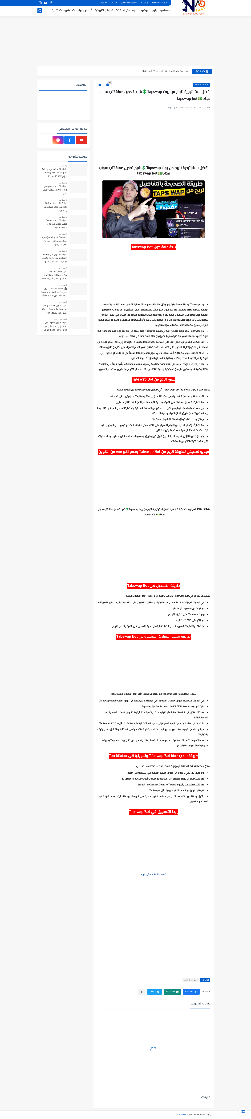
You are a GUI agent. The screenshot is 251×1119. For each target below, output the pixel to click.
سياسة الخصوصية (159, 2)
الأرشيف (103, 2)
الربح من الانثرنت (126, 10)
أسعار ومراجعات (82, 10)
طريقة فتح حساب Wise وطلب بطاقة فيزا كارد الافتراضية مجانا (56, 224)
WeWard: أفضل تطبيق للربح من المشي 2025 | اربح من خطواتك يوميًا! (54, 241)
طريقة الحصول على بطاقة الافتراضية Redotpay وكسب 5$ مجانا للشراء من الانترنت (54, 258)
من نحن (114, 2)
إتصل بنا (144, 2)
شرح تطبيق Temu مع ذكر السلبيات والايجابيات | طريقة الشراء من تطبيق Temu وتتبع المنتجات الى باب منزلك (54, 309)
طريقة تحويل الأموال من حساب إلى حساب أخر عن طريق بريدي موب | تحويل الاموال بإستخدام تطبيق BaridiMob (55, 326)
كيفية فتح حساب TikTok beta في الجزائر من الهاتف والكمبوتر (55, 207)
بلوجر (153, 10)
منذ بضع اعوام (59, 166)
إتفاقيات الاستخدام (129, 2)
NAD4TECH (182, 1115)
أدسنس (165, 10)
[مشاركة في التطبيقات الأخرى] (142, 992)
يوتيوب (143, 10)
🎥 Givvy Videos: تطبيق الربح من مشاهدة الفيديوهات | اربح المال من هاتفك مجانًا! (54, 292)
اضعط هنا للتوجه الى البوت (153, 875)
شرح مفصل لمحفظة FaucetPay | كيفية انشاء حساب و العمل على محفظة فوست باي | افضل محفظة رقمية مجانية (54, 275)
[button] (191, 992)
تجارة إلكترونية (103, 10)
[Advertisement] (125, 41)
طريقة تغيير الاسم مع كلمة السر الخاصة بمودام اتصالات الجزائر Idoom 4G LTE (54, 173)
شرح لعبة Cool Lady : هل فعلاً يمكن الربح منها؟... (165, 71)
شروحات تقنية (61, 10)
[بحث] (39, 10)
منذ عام (62, 183)
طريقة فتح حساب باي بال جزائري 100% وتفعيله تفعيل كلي (54, 190)
